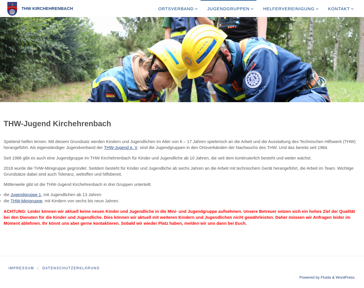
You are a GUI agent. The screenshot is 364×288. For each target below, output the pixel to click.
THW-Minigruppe (26, 200)
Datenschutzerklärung (71, 267)
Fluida (325, 276)
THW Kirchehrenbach (47, 8)
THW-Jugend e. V (120, 147)
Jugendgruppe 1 (25, 194)
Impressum (21, 267)
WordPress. (345, 276)
